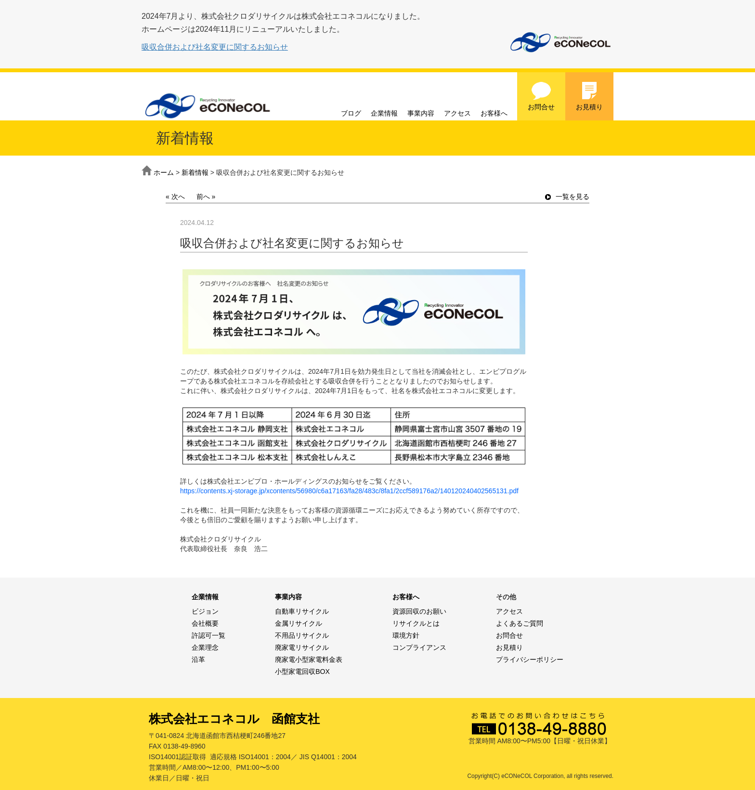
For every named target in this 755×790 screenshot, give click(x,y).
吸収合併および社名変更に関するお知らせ (215, 47)
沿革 (198, 659)
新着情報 (195, 172)
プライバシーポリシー (529, 659)
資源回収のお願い (419, 611)
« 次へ (175, 196)
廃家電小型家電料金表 (308, 659)
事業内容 (420, 113)
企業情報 (384, 113)
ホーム (164, 172)
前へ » (206, 196)
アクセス (457, 113)
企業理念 (205, 647)
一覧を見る (567, 196)
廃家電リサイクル (302, 647)
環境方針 (405, 635)
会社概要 (205, 623)
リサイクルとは (416, 623)
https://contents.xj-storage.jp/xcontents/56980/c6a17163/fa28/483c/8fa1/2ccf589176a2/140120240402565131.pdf (349, 491)
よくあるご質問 (519, 623)
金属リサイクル (298, 623)
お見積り (589, 96)
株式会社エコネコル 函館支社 (234, 718)
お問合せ (541, 96)
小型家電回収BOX (302, 671)
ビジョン (205, 611)
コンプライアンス (419, 647)
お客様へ (494, 113)
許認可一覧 (208, 635)
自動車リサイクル (302, 611)
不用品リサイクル (302, 635)
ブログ (351, 113)
